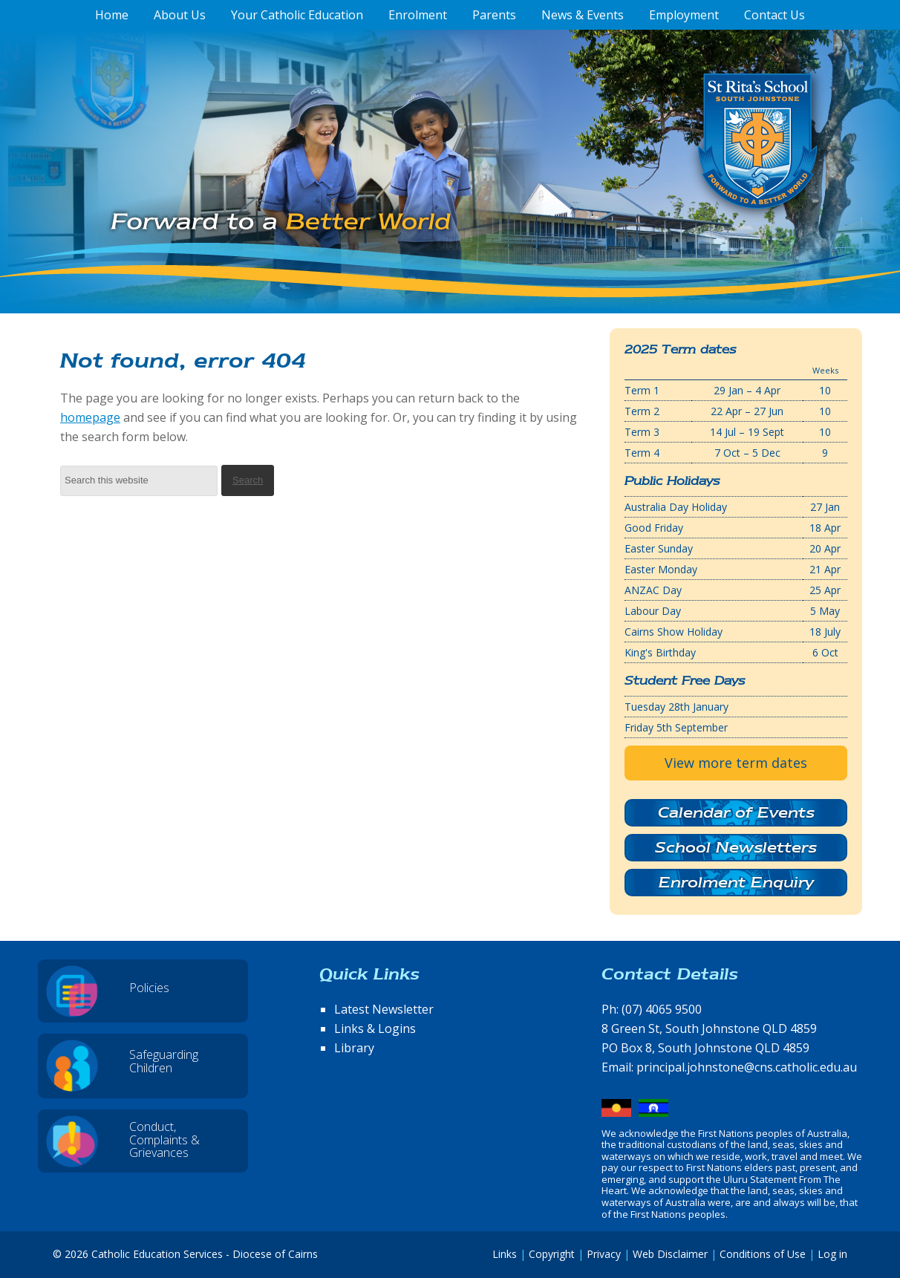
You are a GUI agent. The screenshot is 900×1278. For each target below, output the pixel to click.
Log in (832, 1254)
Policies (149, 987)
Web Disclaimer (670, 1254)
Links (504, 1254)
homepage (90, 417)
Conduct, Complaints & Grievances (164, 1139)
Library (354, 1048)
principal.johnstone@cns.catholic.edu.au (746, 1067)
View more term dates (736, 763)
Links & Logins (375, 1028)
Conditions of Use (763, 1254)
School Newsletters (736, 847)
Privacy (604, 1254)
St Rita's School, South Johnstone (683, 165)
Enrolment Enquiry (736, 882)
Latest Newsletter (384, 1009)
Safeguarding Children (163, 1061)
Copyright (552, 1254)
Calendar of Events (736, 812)
